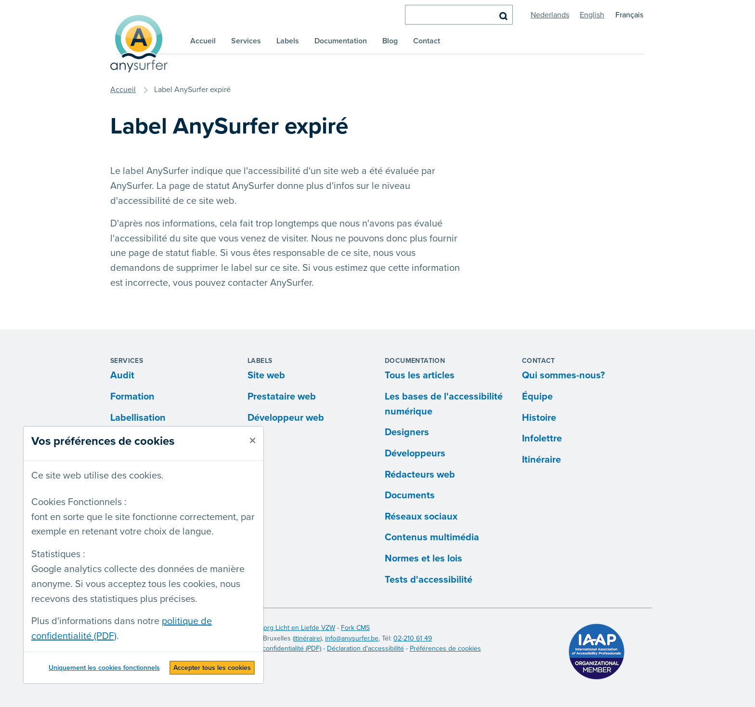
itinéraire (307, 638)
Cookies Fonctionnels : (79, 502)
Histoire (539, 418)
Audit (122, 375)
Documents (410, 495)
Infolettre (542, 438)
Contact (426, 41)
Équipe (537, 396)
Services (246, 41)
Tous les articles (420, 375)
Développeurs (415, 453)
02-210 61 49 (412, 638)
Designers (407, 432)
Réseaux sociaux (421, 516)
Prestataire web (281, 396)
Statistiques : (58, 554)
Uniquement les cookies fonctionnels (104, 668)
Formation (132, 396)
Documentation (340, 41)
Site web (266, 375)
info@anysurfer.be (351, 638)
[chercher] (459, 15)
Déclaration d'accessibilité (365, 648)
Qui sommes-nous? (563, 375)
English (592, 15)
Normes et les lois (423, 558)
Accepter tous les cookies (212, 668)
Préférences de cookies (445, 648)
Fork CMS (355, 628)
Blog (390, 41)
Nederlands (550, 15)
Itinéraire (541, 460)
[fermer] (252, 441)
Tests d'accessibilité (428, 580)
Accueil (203, 41)
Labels (287, 41)
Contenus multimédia (432, 537)
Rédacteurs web (420, 474)
